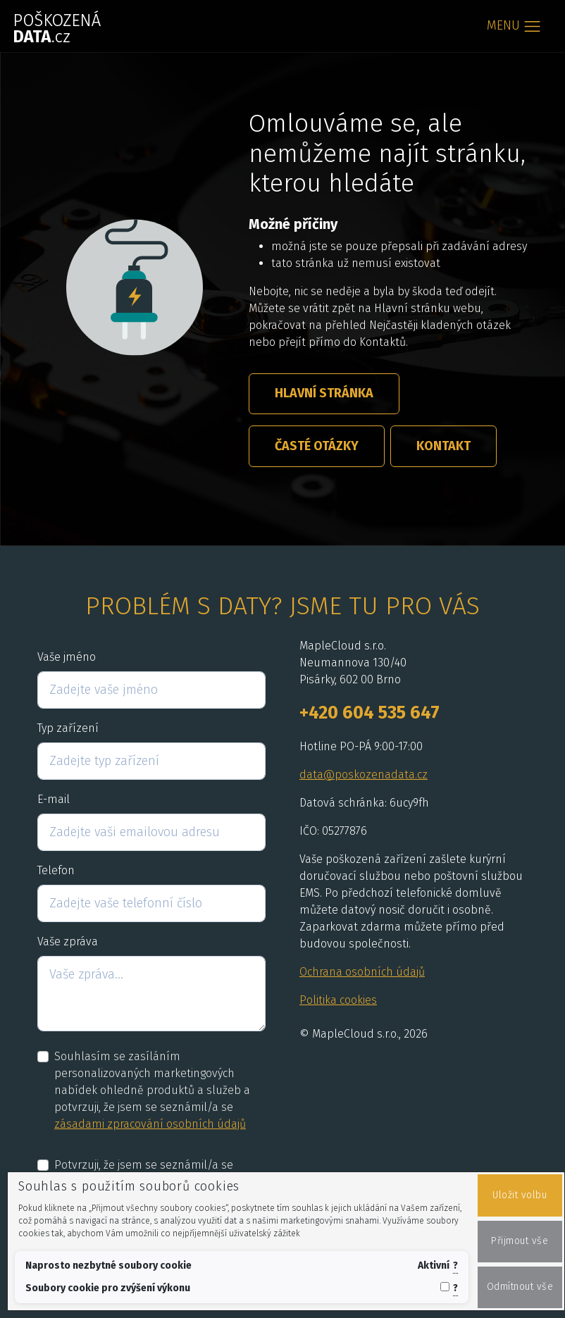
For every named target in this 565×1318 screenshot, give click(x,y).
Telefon (56, 870)
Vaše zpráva (67, 941)
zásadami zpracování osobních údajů (150, 1124)
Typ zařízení (68, 728)
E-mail (53, 799)
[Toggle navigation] (514, 26)
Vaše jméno (66, 657)
